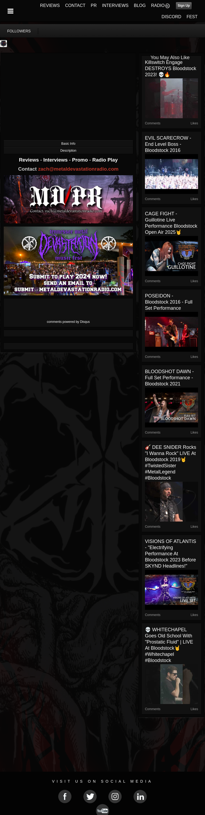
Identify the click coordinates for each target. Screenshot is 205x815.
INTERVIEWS (115, 5)
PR (94, 5)
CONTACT (75, 5)
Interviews (56, 160)
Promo (80, 160)
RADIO (158, 5)
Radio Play (105, 160)
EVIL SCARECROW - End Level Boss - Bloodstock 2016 (168, 144)
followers (19, 31)
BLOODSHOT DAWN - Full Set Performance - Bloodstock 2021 (169, 378)
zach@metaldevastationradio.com (78, 169)
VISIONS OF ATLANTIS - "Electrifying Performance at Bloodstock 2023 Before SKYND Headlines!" (170, 554)
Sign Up (184, 5)
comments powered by (68, 322)
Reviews (29, 160)
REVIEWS (50, 5)
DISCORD (171, 16)
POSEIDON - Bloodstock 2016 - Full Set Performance (168, 302)
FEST (192, 16)
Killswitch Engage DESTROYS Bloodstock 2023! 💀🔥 (170, 68)
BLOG (140, 5)
